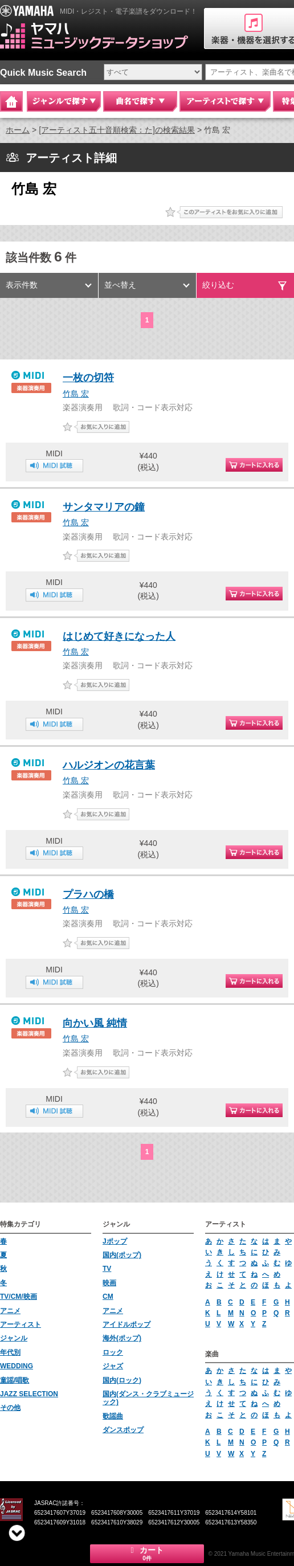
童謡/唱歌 (14, 1380)
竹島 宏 (76, 393)
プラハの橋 (88, 894)
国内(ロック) (122, 1380)
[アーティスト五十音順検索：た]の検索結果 (117, 129)
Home (11, 101)
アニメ (10, 1311)
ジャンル (13, 1338)
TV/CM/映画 (18, 1297)
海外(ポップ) (122, 1338)
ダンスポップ (123, 1430)
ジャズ (113, 1366)
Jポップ (115, 1241)
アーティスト (20, 1324)
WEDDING (16, 1366)
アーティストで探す (225, 101)
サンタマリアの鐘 (104, 507)
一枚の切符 (88, 377)
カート (147, 1553)
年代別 (10, 1352)
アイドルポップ (126, 1324)
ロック (113, 1352)
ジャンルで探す (64, 101)
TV (107, 1269)
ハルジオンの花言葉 (109, 765)
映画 (109, 1283)
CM (108, 1297)
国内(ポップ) (122, 1255)
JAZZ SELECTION (29, 1394)
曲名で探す (140, 101)
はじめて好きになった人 (119, 636)
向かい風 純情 (95, 1023)
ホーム (18, 129)
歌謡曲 (113, 1416)
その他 (10, 1408)
